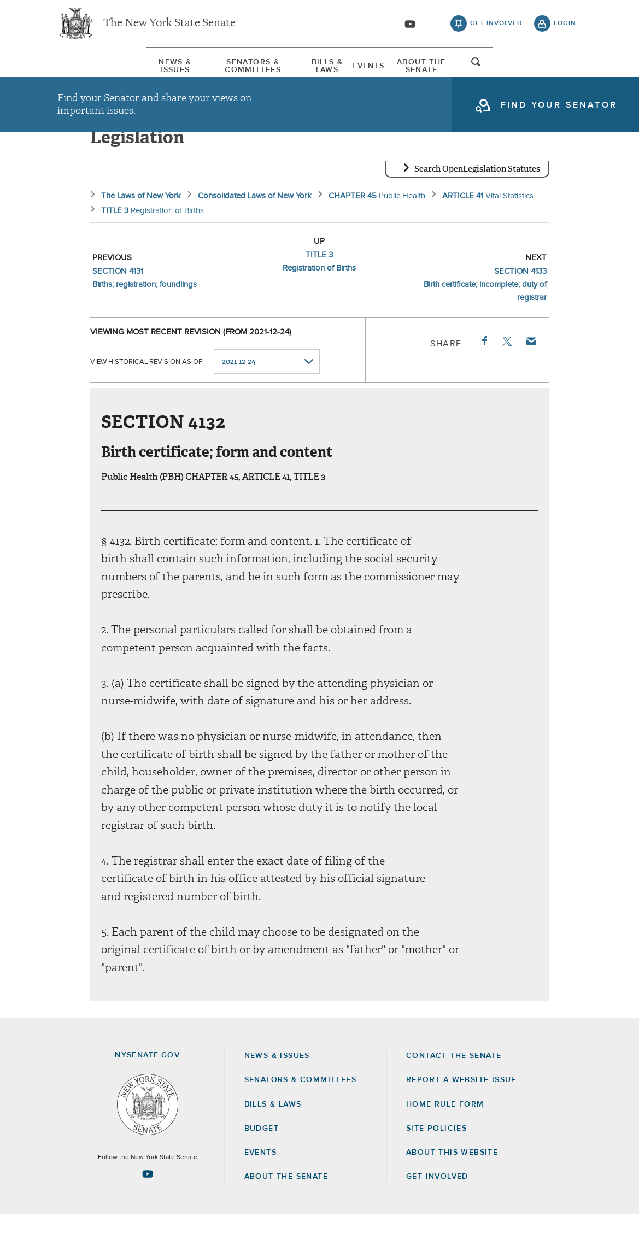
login (565, 27)
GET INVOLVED (437, 1202)
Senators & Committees (209, 70)
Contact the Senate (453, 1081)
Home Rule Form (445, 1129)
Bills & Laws (324, 70)
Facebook (483, 366)
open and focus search (565, 72)
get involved (496, 27)
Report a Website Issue (461, 1105)
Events (399, 70)
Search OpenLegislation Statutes (477, 194)
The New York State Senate (169, 27)
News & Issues (90, 70)
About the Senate (286, 1202)
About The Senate (487, 70)
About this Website (452, 1178)
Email (530, 366)
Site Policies (436, 1153)
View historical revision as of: (147, 386)
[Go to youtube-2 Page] (148, 1199)
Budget (261, 1153)
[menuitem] (90, 70)
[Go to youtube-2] (410, 28)
